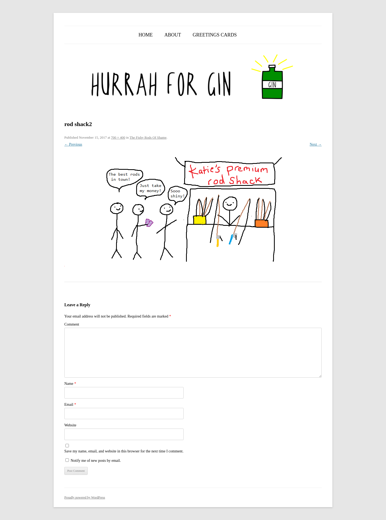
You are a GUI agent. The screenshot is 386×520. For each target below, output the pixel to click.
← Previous (73, 144)
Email (70, 405)
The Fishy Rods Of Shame (147, 137)
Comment (71, 324)
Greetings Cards (215, 35)
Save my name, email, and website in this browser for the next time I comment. (123, 451)
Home (146, 35)
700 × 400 (118, 137)
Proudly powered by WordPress (84, 497)
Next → (316, 144)
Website (70, 425)
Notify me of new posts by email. (96, 461)
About (172, 35)
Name (70, 384)
